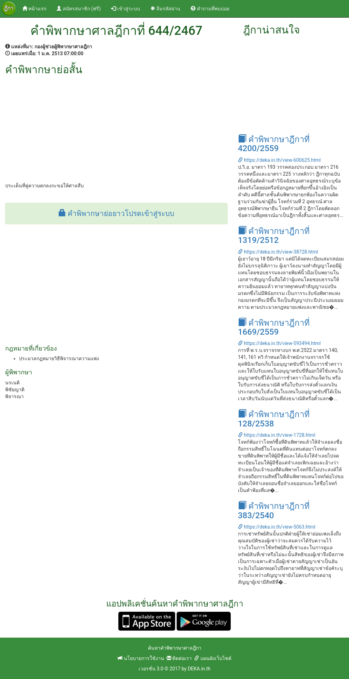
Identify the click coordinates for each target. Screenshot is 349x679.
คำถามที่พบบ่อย (210, 8)
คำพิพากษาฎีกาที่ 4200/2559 (274, 144)
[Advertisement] (116, 127)
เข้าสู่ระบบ (125, 8)
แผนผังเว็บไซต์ (212, 658)
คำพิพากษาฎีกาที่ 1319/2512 (274, 235)
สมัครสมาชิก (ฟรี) (79, 8)
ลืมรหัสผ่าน (165, 8)
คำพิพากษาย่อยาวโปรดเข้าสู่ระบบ (116, 213)
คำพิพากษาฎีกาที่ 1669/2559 (274, 327)
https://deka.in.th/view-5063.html (277, 527)
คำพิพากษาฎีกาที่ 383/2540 (274, 510)
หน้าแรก (36, 8)
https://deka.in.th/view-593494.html (279, 343)
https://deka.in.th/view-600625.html (279, 160)
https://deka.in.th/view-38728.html (278, 252)
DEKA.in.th (199, 668)
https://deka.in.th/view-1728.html (277, 435)
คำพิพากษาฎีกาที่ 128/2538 (274, 419)
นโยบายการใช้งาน (141, 658)
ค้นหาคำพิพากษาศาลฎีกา (174, 648)
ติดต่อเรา (179, 658)
